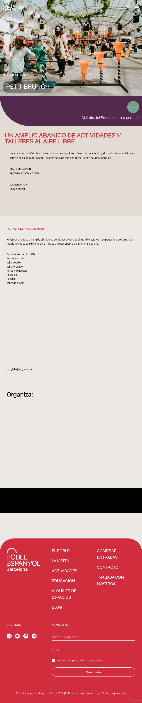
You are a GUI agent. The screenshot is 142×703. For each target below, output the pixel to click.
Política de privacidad (114, 693)
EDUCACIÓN (63, 581)
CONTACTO (107, 568)
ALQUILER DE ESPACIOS (64, 594)
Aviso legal (94, 693)
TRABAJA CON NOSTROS (110, 581)
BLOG (57, 608)
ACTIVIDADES (64, 571)
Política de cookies (76, 693)
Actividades (14, 75)
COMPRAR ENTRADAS (107, 554)
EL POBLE (61, 551)
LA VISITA (60, 561)
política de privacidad (90, 660)
